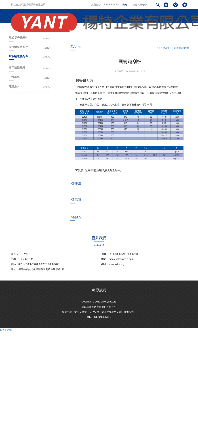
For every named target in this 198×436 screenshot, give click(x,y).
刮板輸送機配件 (181, 48)
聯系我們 (180, 30)
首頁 (71, 30)
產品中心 (113, 30)
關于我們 (91, 30)
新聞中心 (135, 30)
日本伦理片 (6, 329)
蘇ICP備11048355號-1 (99, 317)
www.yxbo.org (108, 301)
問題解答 (157, 30)
